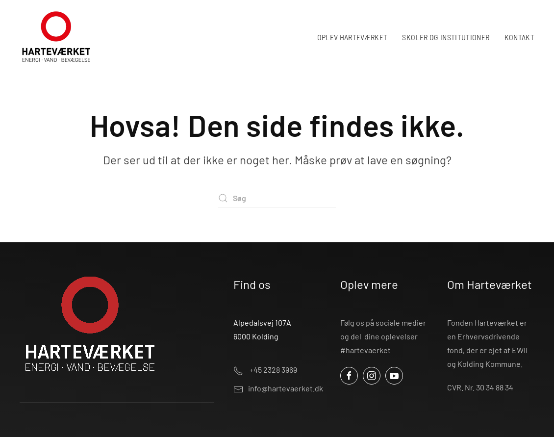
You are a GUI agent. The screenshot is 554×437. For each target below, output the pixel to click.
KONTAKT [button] (519, 37)
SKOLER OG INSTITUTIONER (445, 37)
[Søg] (277, 198)
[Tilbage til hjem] (56, 37)
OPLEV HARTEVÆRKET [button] (352, 37)
